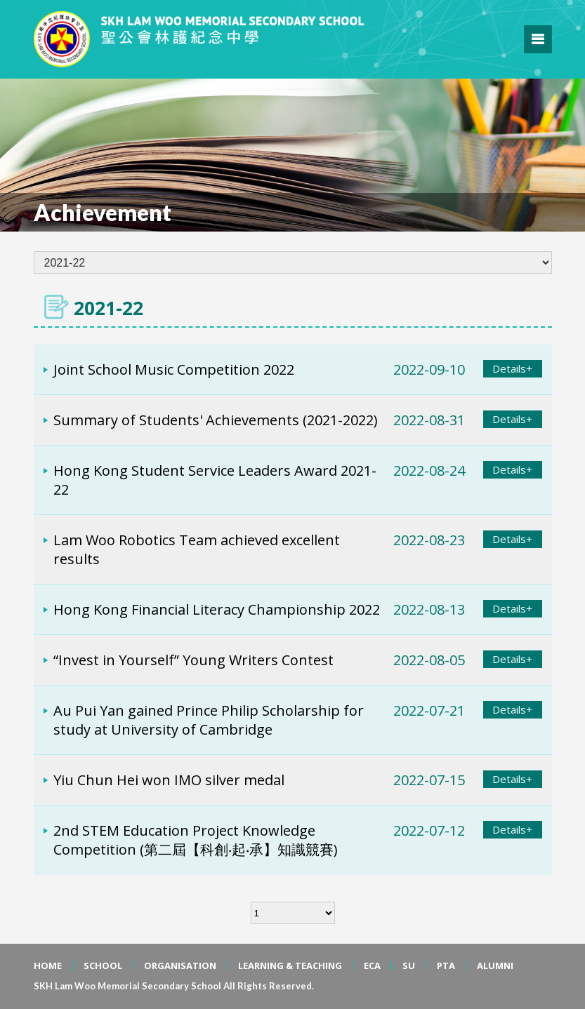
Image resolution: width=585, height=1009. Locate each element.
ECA (372, 965)
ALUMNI (495, 965)
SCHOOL (103, 965)
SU (408, 965)
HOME (48, 965)
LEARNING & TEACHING (290, 965)
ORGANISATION (180, 965)
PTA (446, 965)
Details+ (512, 368)
